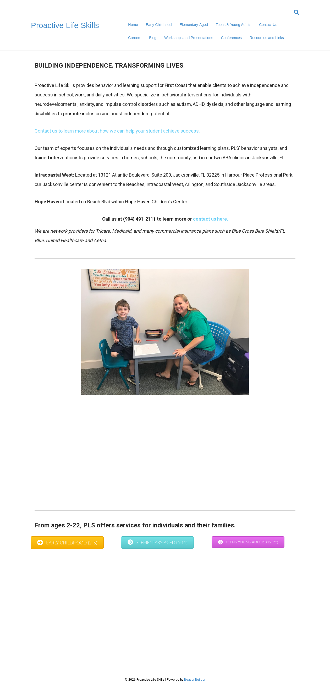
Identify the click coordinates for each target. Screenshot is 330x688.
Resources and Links (267, 38)
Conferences (231, 38)
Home (133, 25)
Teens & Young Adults (233, 25)
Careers (134, 38)
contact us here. (210, 219)
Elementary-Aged (194, 25)
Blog (152, 38)
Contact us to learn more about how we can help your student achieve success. (118, 131)
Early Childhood (159, 25)
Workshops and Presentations (188, 38)
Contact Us (268, 25)
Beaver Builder (194, 679)
